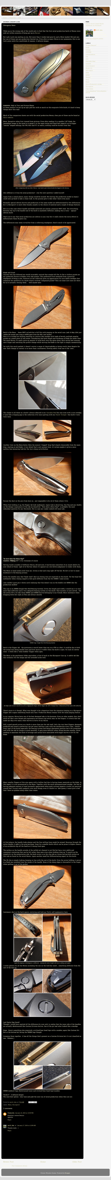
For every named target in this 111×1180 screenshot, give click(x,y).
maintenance (90, 66)
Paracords (12, 18)
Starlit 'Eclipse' (61, 415)
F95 (87, 57)
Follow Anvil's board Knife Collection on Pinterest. (95, 25)
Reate (87, 82)
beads (87, 48)
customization (90, 55)
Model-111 (89, 68)
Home (5, 18)
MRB (87, 73)
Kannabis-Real (90, 61)
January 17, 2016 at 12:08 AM (26, 1126)
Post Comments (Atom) (19, 1166)
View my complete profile (94, 39)
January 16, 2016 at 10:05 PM (24, 1113)
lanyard (88, 64)
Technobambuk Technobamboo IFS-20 (96, 92)
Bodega (88, 50)
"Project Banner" (91, 45)
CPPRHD (88, 52)
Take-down (89, 89)
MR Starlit (89, 71)
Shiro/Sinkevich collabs (94, 84)
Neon (10, 1105)
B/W (19, 18)
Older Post (77, 1162)
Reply (9, 1120)
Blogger (67, 1173)
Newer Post (8, 1162)
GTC (87, 59)
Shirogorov (16, 1105)
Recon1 (37, 33)
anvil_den (11, 1126)
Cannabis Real (51, 413)
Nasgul (88, 77)
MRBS (88, 75)
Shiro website (8, 118)
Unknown (11, 1113)
